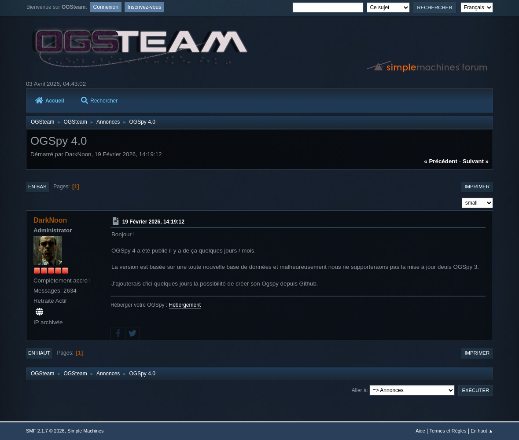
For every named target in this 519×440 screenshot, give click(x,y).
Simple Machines (85, 430)
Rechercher (99, 101)
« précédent (440, 161)
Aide (420, 430)
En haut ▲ (482, 430)
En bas (37, 186)
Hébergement (185, 305)
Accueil (49, 101)
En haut (39, 353)
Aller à (359, 390)
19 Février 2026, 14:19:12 (153, 222)
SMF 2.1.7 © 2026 (45, 430)
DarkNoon (50, 220)
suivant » (476, 161)
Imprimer (477, 186)
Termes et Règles (448, 430)
